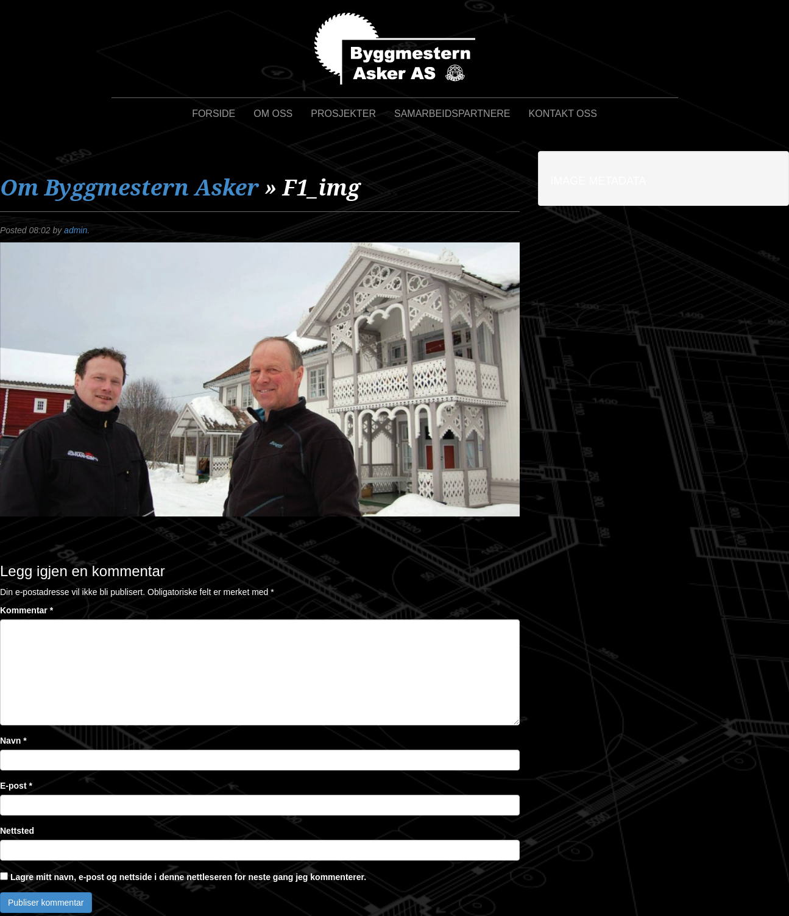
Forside (213, 113)
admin (75, 230)
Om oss (272, 113)
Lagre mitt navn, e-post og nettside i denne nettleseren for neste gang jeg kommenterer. (188, 877)
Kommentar (26, 610)
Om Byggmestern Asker (129, 187)
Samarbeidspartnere (452, 113)
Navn (13, 740)
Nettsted (17, 831)
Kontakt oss (563, 113)
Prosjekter (343, 113)
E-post (16, 786)
